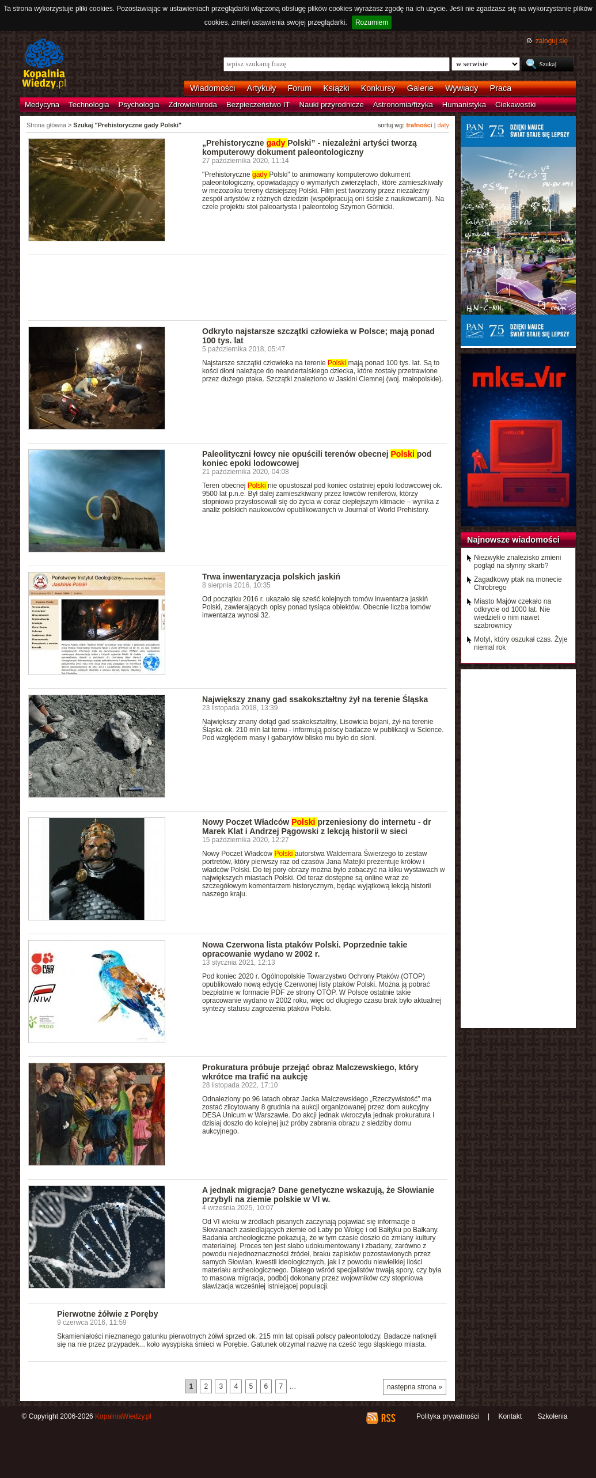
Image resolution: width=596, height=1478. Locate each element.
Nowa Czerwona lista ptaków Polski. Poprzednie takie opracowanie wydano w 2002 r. (304, 949)
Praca (501, 88)
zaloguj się (552, 41)
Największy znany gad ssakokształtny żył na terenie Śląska (315, 699)
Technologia (89, 104)
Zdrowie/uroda (193, 104)
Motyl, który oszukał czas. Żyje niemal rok (521, 643)
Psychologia (139, 104)
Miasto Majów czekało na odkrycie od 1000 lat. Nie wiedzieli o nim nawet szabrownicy (512, 613)
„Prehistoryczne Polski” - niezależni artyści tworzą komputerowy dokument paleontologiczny (309, 147)
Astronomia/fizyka (403, 104)
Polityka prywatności (447, 1416)
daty (443, 125)
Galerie (420, 88)
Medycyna (42, 104)
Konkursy (378, 88)
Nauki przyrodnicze (331, 104)
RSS (387, 1418)
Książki (336, 88)
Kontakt (510, 1416)
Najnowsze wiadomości (513, 539)
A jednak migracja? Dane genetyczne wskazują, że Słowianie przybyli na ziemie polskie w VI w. (318, 1194)
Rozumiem (371, 22)
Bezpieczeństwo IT (258, 104)
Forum (300, 88)
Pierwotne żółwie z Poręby (107, 1313)
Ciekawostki (515, 104)
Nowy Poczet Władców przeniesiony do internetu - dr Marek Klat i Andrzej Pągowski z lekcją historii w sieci (316, 826)
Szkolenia (552, 1416)
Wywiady (461, 88)
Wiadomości (212, 88)
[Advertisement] (237, 287)
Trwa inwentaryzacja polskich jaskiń (271, 576)
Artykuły (261, 88)
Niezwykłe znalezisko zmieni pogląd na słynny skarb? (517, 562)
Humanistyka (464, 104)
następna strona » (414, 1387)
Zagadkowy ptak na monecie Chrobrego (518, 583)
